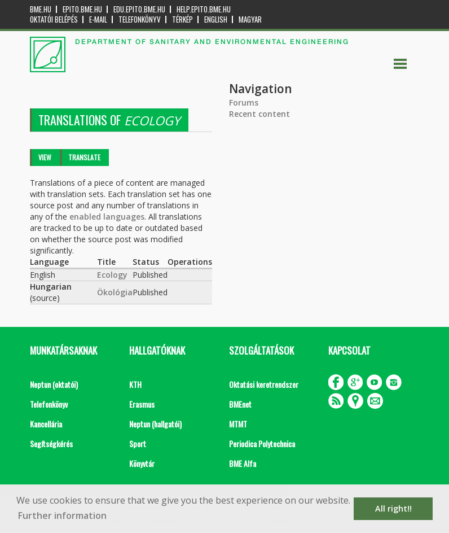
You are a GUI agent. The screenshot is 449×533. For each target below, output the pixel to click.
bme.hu (40, 9)
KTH (135, 384)
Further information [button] (62, 515)
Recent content (259, 113)
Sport (137, 443)
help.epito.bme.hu (204, 9)
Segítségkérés (51, 443)
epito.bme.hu (82, 9)
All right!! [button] (393, 508)
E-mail (98, 19)
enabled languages (106, 216)
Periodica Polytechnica (262, 443)
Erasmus (142, 404)
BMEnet (240, 404)
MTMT (238, 424)
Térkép (182, 19)
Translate (84, 157)
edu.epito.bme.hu (139, 9)
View (44, 157)
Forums (243, 102)
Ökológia (115, 292)
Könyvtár (142, 463)
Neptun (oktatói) (54, 384)
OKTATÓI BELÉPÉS (54, 19)
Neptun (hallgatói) (155, 424)
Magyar (250, 19)
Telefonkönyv (139, 19)
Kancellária (46, 424)
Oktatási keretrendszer (263, 384)
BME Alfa (242, 463)
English (215, 19)
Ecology (112, 274)
